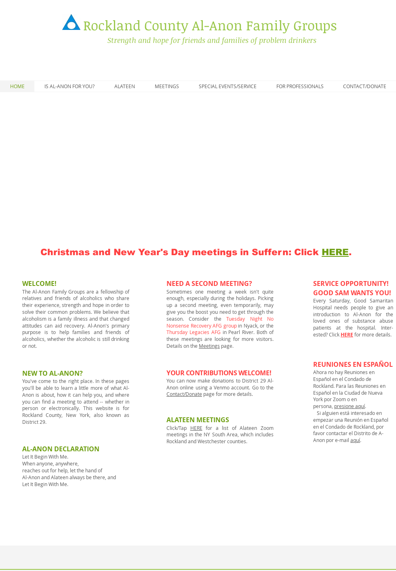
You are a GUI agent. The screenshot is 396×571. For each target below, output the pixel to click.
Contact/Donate (184, 394)
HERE (347, 334)
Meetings (209, 346)
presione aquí (349, 406)
